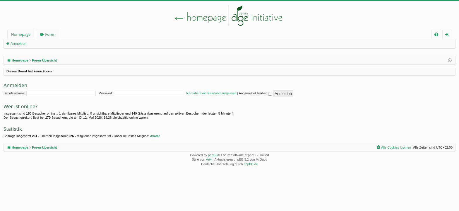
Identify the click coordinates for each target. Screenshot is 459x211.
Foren (50, 34)
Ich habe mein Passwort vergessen (211, 93)
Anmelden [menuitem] (449, 35)
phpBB (212, 155)
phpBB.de (251, 164)
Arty (209, 159)
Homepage (20, 34)
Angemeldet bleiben (255, 93)
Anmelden (18, 44)
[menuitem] (436, 34)
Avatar (155, 136)
